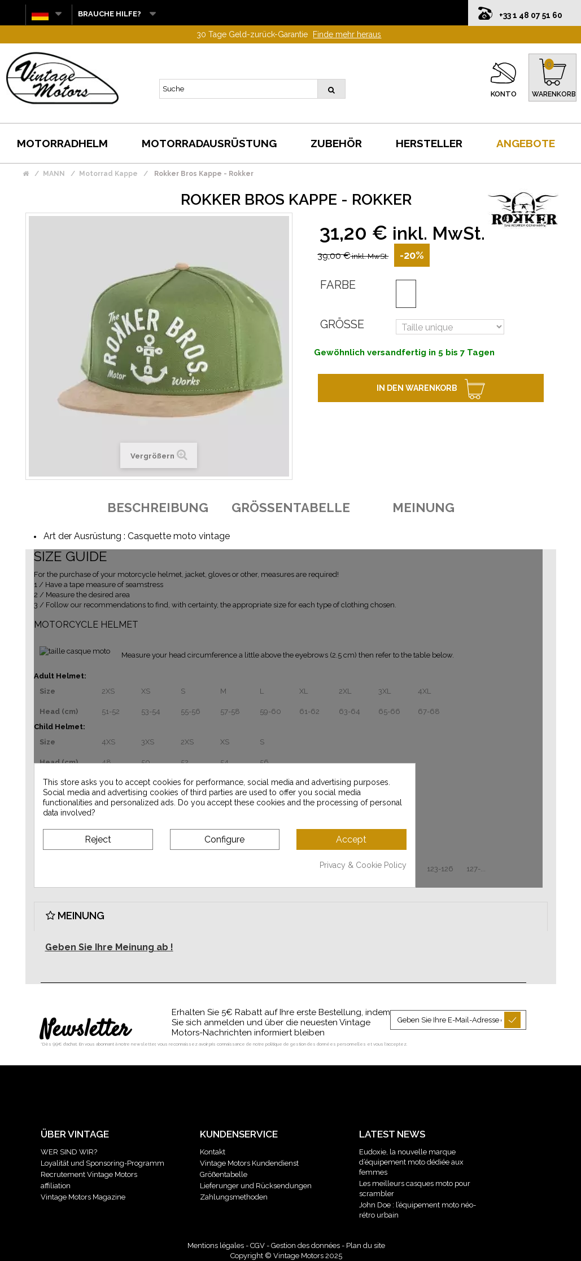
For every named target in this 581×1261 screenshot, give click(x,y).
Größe (342, 324)
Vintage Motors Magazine (83, 1197)
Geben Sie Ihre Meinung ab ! (109, 947)
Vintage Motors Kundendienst (249, 1163)
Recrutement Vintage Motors (89, 1174)
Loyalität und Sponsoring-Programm (102, 1163)
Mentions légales (215, 1245)
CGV (257, 1245)
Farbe (338, 285)
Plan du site (365, 1245)
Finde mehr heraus (347, 34)
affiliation (56, 1185)
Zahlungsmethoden (234, 1197)
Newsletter (85, 1030)
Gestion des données (305, 1245)
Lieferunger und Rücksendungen (256, 1185)
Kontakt (212, 1152)
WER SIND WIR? (69, 1152)
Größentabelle (223, 1174)
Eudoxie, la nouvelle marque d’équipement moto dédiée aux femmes (411, 1162)
